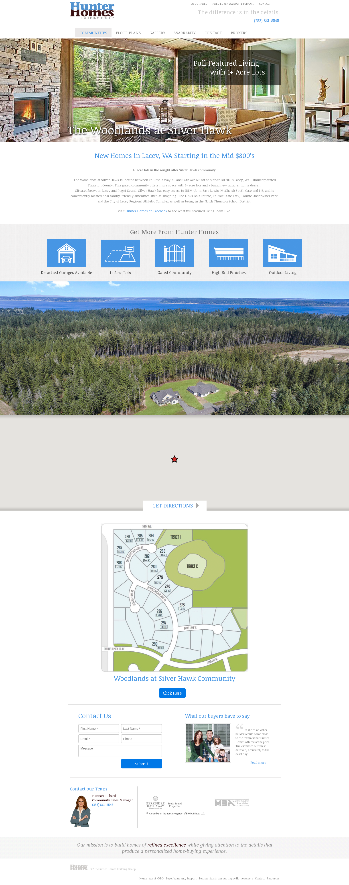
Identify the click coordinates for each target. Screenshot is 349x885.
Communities (93, 32)
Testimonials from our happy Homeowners (226, 878)
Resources (273, 878)
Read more (258, 762)
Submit (141, 763)
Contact (265, 3)
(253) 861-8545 (266, 20)
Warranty (185, 32)
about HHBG (199, 3)
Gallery (157, 32)
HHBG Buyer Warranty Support (233, 3)
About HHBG (156, 878)
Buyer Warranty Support (181, 878)
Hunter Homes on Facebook (146, 211)
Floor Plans (128, 32)
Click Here (172, 693)
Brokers (239, 32)
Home (143, 878)
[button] (174, 459)
